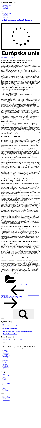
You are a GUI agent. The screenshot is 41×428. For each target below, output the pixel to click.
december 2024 (6, 355)
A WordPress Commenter (8, 339)
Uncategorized (24, 284)
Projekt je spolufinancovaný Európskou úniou (16, 20)
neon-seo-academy (7, 383)
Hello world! (22, 339)
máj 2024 (5, 364)
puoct (4, 389)
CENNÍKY (5, 7)
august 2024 (5, 360)
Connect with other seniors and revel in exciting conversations (16, 325)
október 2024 (6, 357)
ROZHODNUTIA (7, 5)
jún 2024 (5, 362)
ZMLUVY (5, 6)
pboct (4, 387)
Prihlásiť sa (5, 396)
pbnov (4, 385)
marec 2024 (5, 366)
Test (4, 324)
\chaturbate (12, 266)
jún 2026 (5, 350)
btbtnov (5, 379)
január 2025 (5, 354)
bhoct (4, 378)
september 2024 (6, 359)
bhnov (4, 377)
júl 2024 (5, 361)
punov (4, 388)
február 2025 (6, 353)
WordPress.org (6, 400)
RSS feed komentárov (8, 398)
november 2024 (6, 356)
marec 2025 (5, 351)
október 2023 (6, 367)
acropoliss (17, 57)
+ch (4, 374)
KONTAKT (5, 8)
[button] (20, 11)
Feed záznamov (6, 397)
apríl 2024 (5, 365)
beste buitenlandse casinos (9, 375)
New (4, 384)
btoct (4, 380)
